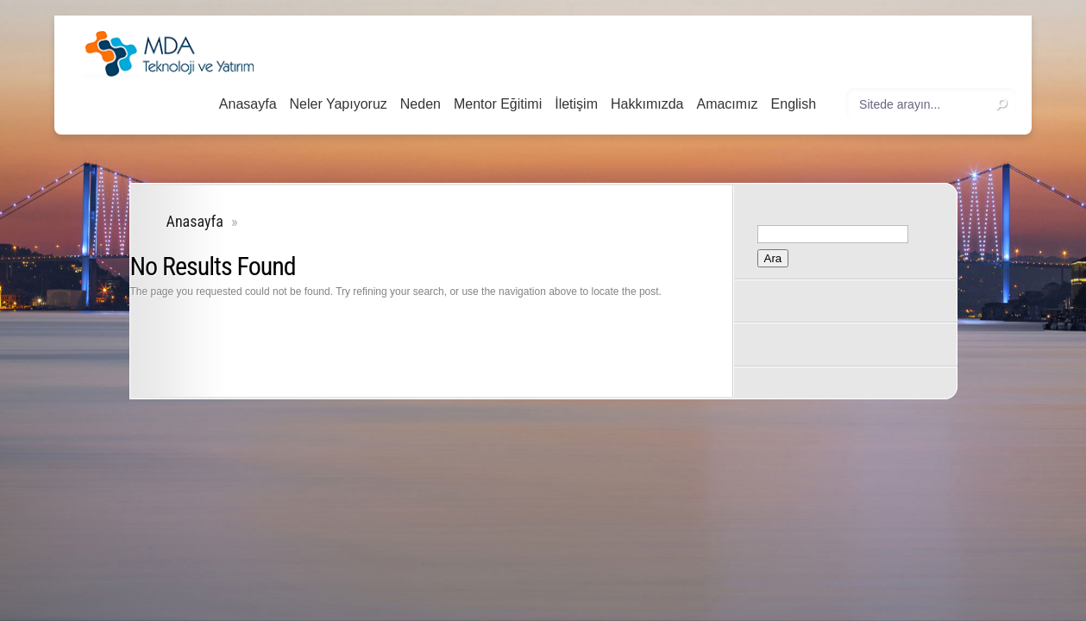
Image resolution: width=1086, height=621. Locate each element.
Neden (420, 104)
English (793, 104)
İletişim (576, 104)
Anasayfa (248, 104)
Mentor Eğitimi (498, 104)
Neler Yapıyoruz (338, 104)
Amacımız (726, 104)
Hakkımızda (647, 104)
